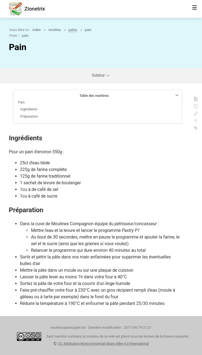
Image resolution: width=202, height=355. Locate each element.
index (36, 30)
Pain (21, 102)
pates (73, 30)
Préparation (29, 116)
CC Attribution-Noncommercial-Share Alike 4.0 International (103, 343)
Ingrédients (28, 109)
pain (88, 30)
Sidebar (101, 75)
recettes (54, 30)
